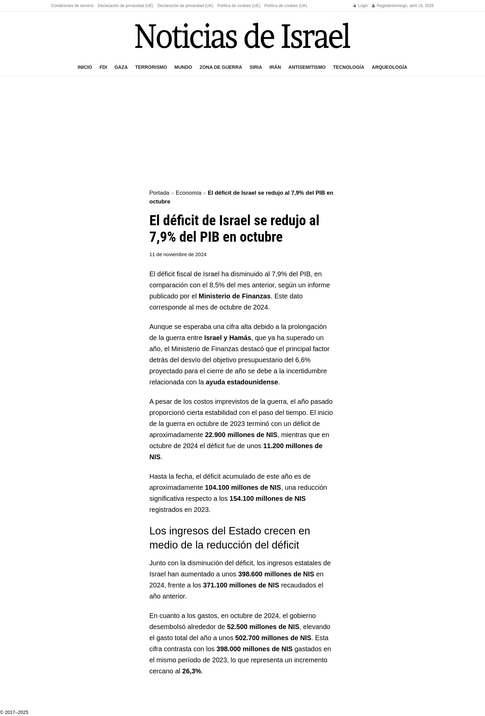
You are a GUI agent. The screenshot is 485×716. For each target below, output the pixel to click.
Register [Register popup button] (382, 5)
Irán (275, 67)
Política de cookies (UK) (285, 5)
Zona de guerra (220, 67)
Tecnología (348, 67)
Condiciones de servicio (72, 5)
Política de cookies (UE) (238, 5)
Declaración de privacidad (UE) (125, 5)
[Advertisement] (242, 133)
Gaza (121, 67)
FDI (103, 67)
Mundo (183, 67)
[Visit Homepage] (242, 35)
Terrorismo (151, 67)
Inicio (85, 67)
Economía (188, 193)
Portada (159, 193)
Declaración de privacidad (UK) (185, 5)
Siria (255, 67)
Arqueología (389, 67)
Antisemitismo (307, 67)
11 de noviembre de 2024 (177, 254)
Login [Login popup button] (360, 5)
